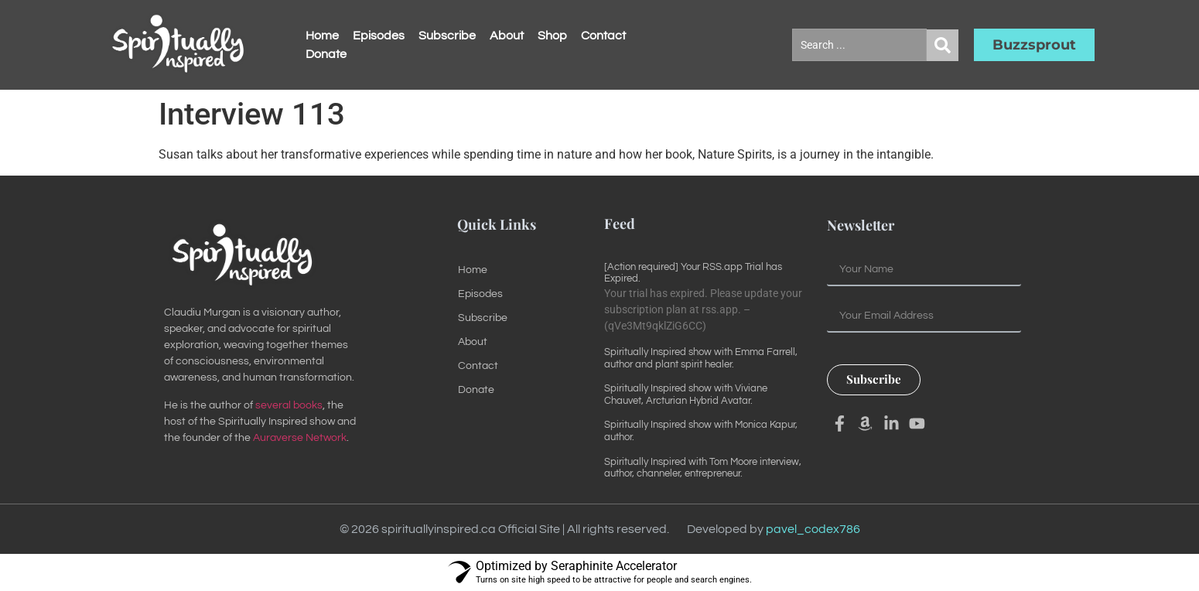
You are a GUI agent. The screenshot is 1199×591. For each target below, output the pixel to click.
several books (289, 405)
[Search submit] (942, 45)
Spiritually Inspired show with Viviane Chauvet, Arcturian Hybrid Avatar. (685, 394)
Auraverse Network (300, 437)
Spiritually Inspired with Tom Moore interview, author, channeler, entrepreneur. (702, 468)
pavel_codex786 (813, 529)
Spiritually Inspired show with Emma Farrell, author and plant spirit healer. (701, 358)
